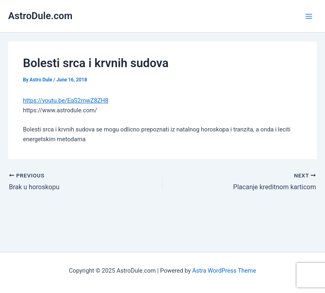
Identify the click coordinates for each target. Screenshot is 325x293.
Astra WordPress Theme (224, 270)
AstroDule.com (40, 16)
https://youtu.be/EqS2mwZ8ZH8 (65, 100)
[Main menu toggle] (309, 16)
